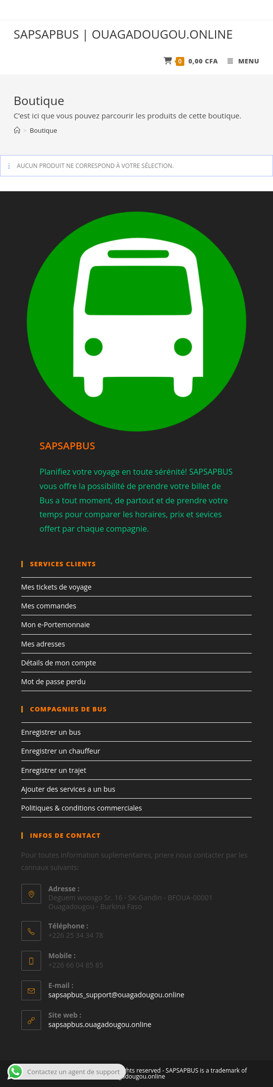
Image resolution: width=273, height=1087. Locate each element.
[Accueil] (17, 130)
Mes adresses (43, 644)
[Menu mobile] (239, 60)
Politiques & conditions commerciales (81, 808)
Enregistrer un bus (51, 732)
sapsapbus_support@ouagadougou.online (117, 994)
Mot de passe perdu (53, 681)
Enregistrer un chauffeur (61, 751)
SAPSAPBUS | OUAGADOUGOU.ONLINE (123, 34)
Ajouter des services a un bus (68, 789)
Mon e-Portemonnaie (55, 624)
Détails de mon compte (58, 662)
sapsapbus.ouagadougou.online (100, 1024)
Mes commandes (48, 605)
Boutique (43, 130)
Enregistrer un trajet (53, 770)
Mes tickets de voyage (56, 587)
